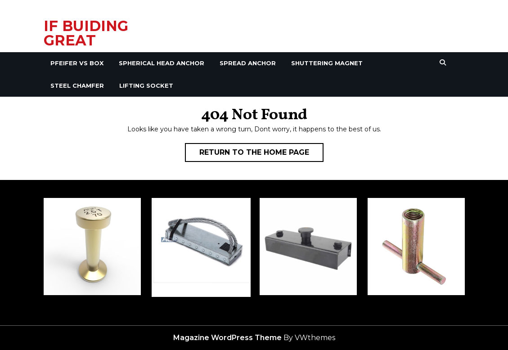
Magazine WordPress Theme (227, 337)
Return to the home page (261, 154)
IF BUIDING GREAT (86, 33)
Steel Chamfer (77, 85)
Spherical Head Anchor (161, 63)
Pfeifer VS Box (76, 63)
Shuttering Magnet (327, 63)
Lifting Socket (146, 85)
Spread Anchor (248, 63)
